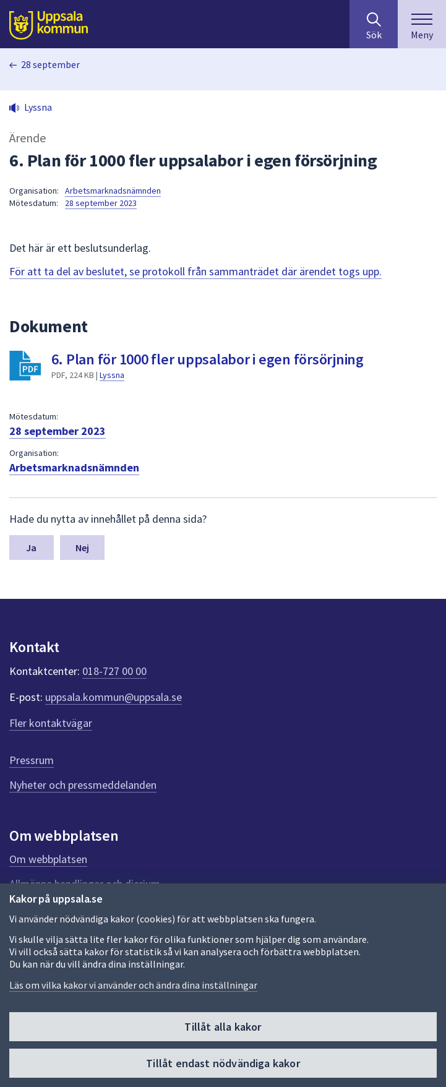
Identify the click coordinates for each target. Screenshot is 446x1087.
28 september (50, 64)
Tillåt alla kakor (222, 1027)
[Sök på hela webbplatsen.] (374, 24)
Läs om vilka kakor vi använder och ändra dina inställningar (133, 985)
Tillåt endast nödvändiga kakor (222, 1063)
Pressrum (31, 760)
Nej (82, 547)
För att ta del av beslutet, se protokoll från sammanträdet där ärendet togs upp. (195, 271)
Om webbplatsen (48, 859)
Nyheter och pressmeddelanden (83, 785)
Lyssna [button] (38, 107)
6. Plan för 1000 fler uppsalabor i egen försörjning (207, 359)
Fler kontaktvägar (50, 723)
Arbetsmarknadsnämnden (113, 190)
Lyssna (112, 374)
